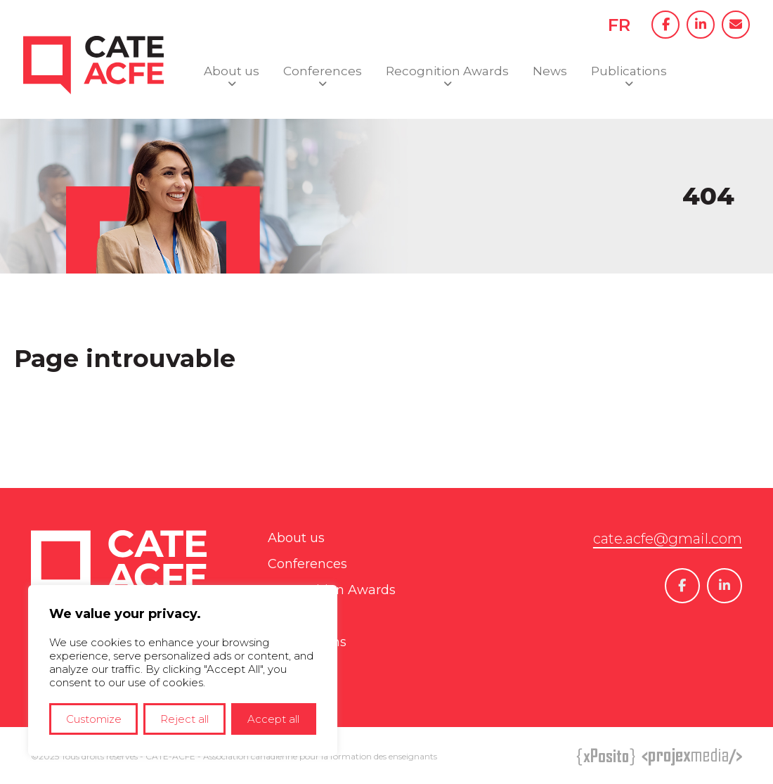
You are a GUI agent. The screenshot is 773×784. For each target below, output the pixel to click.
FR (619, 25)
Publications (629, 71)
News (550, 71)
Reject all (184, 719)
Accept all (273, 719)
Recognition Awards (447, 71)
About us (231, 71)
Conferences (322, 71)
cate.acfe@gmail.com (667, 538)
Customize (94, 719)
